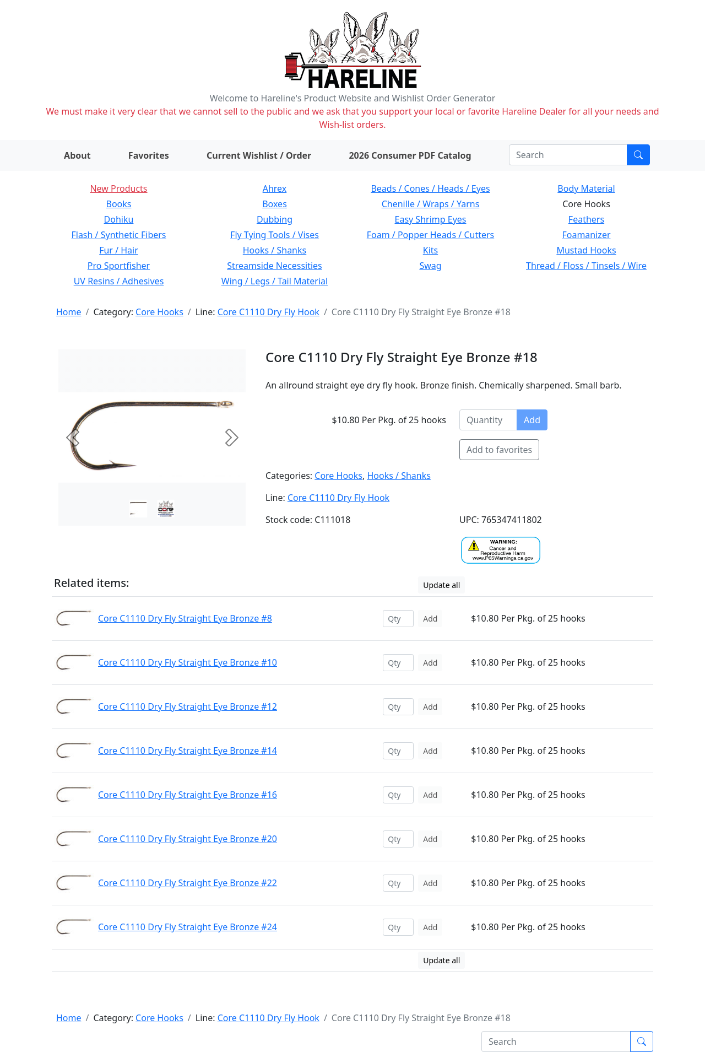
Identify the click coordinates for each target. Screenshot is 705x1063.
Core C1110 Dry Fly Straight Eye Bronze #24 (187, 927)
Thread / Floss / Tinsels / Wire (586, 266)
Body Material (586, 188)
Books (119, 204)
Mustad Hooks (586, 250)
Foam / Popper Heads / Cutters (431, 235)
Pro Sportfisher (119, 266)
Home (69, 312)
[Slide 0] (138, 508)
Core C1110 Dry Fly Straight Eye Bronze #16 (187, 795)
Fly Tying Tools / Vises (274, 235)
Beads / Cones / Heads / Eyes (430, 188)
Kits (430, 250)
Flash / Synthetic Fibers (118, 235)
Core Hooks (159, 312)
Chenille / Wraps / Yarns (431, 204)
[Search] (568, 154)
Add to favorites (499, 450)
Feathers (586, 219)
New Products (118, 188)
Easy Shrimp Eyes (431, 219)
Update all (441, 585)
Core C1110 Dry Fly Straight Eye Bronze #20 (187, 839)
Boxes (274, 204)
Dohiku (119, 219)
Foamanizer (586, 235)
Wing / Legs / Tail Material (274, 281)
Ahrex (275, 188)
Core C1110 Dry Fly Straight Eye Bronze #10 (187, 662)
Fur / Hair (118, 250)
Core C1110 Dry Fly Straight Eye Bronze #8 (185, 618)
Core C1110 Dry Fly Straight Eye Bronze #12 (187, 706)
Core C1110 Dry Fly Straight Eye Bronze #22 (187, 883)
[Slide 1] (166, 508)
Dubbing (274, 219)
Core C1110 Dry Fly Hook (268, 312)
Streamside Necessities (274, 266)
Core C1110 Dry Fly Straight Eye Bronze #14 (187, 750)
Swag (430, 266)
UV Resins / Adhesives (119, 281)
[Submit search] (638, 154)
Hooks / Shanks (274, 250)
